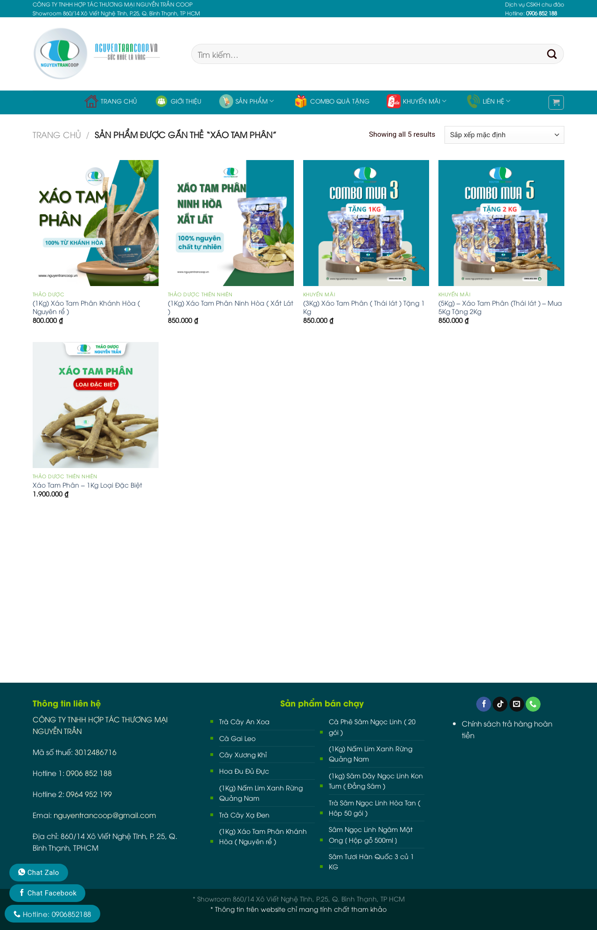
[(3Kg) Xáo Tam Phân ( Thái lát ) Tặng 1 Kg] (366, 223)
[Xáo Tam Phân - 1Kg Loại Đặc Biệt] (96, 405)
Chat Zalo (38, 872)
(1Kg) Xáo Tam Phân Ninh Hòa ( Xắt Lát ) (230, 307)
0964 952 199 (89, 793)
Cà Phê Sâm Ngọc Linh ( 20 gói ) (372, 726)
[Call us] (533, 704)
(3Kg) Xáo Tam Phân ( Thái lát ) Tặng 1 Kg (364, 307)
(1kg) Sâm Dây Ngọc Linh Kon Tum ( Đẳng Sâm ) (376, 780)
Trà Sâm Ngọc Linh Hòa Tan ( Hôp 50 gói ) (374, 807)
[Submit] (552, 54)
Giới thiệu (177, 101)
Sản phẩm (246, 101)
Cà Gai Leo (237, 738)
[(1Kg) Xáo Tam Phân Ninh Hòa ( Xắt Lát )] (231, 223)
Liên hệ (488, 101)
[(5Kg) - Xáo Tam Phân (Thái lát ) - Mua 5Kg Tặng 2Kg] (501, 223)
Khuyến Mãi (416, 101)
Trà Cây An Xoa (244, 721)
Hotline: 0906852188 (52, 913)
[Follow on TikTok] (500, 704)
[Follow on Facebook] (483, 704)
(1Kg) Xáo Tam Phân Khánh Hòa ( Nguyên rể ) (86, 307)
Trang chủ (110, 101)
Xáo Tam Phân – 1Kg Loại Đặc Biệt (87, 485)
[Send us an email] (516, 704)
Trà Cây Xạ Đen (244, 814)
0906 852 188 (89, 772)
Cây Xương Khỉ (243, 754)
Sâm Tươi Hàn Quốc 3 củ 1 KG (371, 861)
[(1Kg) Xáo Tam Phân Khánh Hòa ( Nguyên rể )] (96, 223)
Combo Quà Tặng (331, 101)
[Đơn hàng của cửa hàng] (504, 135)
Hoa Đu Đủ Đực (244, 770)
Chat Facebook (47, 893)
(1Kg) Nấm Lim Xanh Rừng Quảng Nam (261, 792)
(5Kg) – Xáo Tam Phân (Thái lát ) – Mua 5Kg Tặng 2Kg (500, 307)
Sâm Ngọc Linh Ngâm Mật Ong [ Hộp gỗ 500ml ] (371, 834)
